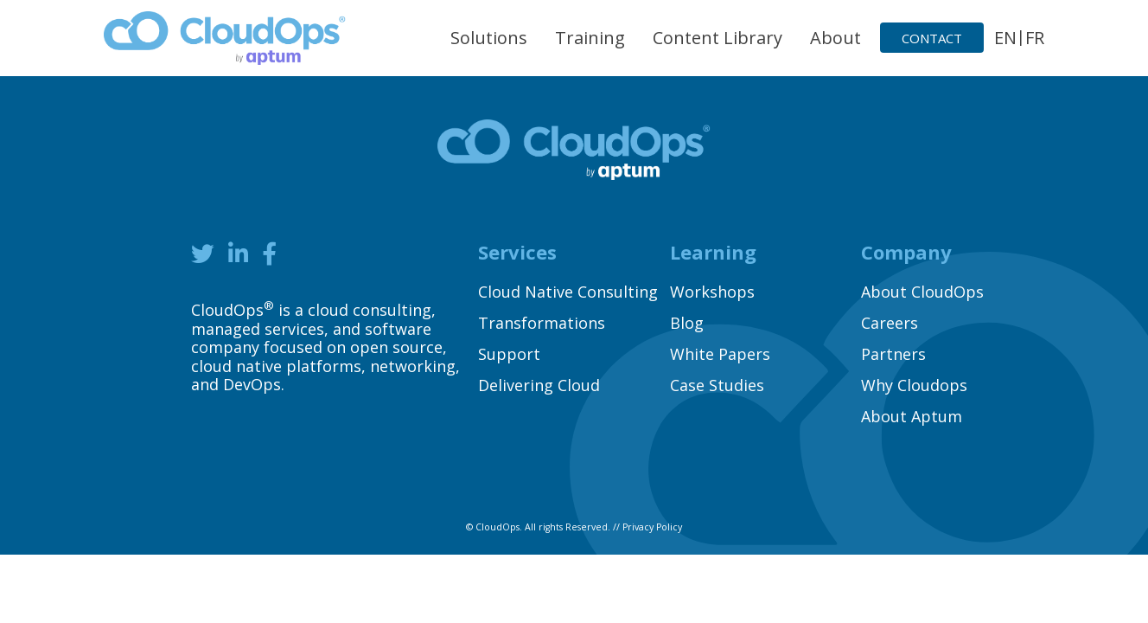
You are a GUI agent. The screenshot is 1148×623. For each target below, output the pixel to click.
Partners (893, 354)
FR (1034, 37)
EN (1005, 37)
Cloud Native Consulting (568, 291)
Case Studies (717, 385)
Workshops (712, 291)
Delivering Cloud (539, 385)
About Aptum (911, 416)
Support (509, 354)
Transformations (541, 322)
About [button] (835, 37)
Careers (889, 322)
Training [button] (590, 37)
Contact (932, 38)
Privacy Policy (652, 527)
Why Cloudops (914, 385)
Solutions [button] (488, 37)
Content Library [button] (717, 37)
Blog (687, 322)
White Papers (720, 354)
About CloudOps (922, 291)
